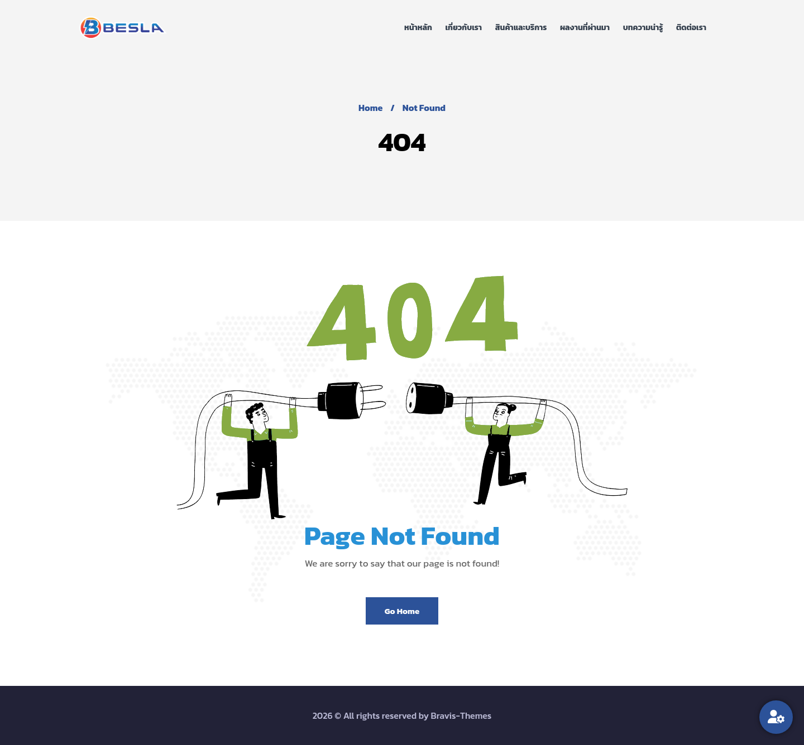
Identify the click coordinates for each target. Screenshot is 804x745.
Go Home (402, 610)
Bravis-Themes (461, 715)
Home (370, 107)
